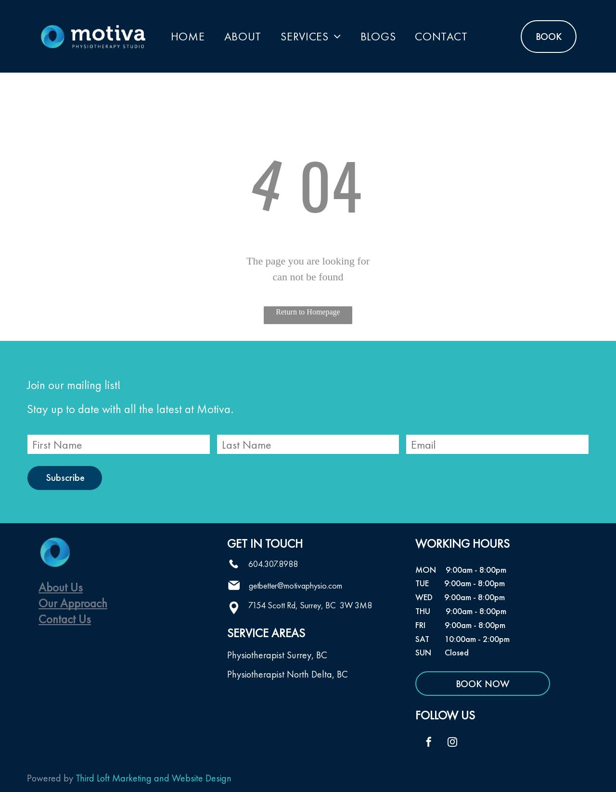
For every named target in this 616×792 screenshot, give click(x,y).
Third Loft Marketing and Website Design (153, 778)
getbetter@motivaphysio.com (295, 585)
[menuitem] (188, 36)
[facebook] (429, 743)
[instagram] (452, 743)
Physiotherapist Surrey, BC (277, 655)
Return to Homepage (308, 312)
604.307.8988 (273, 563)
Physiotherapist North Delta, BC (287, 674)
